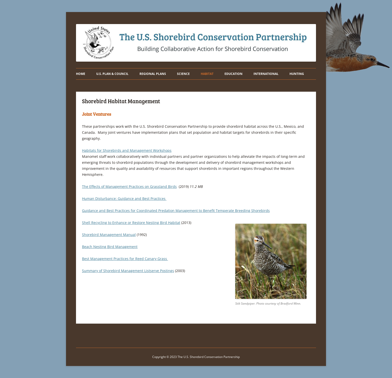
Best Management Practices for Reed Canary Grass (125, 258)
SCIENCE (183, 74)
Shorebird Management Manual (109, 234)
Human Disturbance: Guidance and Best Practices (124, 198)
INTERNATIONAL (266, 74)
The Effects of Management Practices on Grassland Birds (129, 186)
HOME (80, 74)
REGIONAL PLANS (153, 74)
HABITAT (207, 74)
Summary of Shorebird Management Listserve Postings (128, 270)
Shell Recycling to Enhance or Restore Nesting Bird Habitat (131, 222)
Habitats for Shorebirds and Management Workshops (127, 150)
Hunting (297, 74)
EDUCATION (233, 74)
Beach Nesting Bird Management (110, 246)
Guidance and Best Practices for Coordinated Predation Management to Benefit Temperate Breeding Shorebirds (176, 210)
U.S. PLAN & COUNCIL (112, 74)
